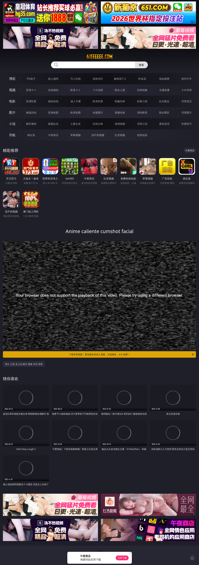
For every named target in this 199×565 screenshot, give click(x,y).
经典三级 (142, 101)
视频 (12, 90)
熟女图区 (164, 112)
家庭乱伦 (53, 124)
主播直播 (164, 90)
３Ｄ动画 (98, 90)
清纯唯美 (142, 112)
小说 (12, 124)
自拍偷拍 (53, 90)
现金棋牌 (164, 78)
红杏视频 (120, 135)
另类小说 (142, 124)
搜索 (141, 65)
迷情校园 (120, 124)
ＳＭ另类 (186, 90)
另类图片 (186, 112)
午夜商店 (53, 135)
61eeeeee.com (99, 56)
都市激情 (31, 124)
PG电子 (31, 78)
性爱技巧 (186, 124)
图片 (12, 112)
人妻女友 (75, 124)
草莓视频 (75, 135)
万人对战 (75, 78)
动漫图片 (98, 112)
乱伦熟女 (164, 101)
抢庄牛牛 (186, 78)
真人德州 (53, 78)
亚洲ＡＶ (31, 90)
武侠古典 (98, 124)
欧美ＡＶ (75, 90)
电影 (12, 101)
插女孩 (31, 135)
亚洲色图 (53, 112)
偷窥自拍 (31, 112)
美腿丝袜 (120, 112)
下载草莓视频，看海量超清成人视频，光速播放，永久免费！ (131, 354)
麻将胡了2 (120, 78)
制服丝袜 (120, 101)
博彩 (12, 78)
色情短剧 (142, 135)
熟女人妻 (120, 90)
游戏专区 (98, 78)
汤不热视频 (97, 135)
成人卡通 (75, 101)
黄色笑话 (164, 124)
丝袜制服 (142, 90)
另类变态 (186, 101)
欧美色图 (75, 112)
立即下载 (122, 557)
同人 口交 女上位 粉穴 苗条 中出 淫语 (24, 364)
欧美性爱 (98, 101)
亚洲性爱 (31, 101)
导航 (12, 135)
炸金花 (142, 78)
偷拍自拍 (53, 101)
